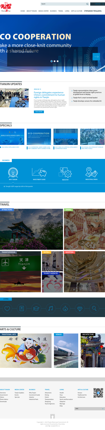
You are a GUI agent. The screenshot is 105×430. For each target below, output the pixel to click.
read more (39, 112)
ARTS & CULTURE (76, 11)
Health (62, 393)
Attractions (48, 393)
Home (23, 11)
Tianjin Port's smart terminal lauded (85, 98)
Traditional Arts (82, 395)
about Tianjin (5, 389)
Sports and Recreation (66, 399)
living (5, 299)
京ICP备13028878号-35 (52, 426)
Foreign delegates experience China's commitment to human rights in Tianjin (49, 95)
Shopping (48, 401)
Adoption (62, 401)
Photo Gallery (4, 399)
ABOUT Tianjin (32, 11)
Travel (60, 11)
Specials (6, 125)
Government (4, 395)
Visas (61, 395)
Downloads (3, 401)
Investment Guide (34, 395)
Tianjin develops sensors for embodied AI (87, 101)
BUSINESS (53, 11)
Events (17, 395)
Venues (80, 393)
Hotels (47, 397)
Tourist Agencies (50, 404)
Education (63, 397)
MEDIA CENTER (43, 11)
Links (76, 408)
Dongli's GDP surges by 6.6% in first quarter (19, 186)
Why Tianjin (32, 393)
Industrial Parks (33, 399)
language (97, 4)
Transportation (49, 399)
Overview (3, 393)
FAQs (61, 406)
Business (32, 389)
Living (62, 389)
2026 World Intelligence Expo (10, 147)
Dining (47, 395)
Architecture (81, 397)
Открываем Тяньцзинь (92, 11)
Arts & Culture (10, 329)
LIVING (67, 11)
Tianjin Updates (11, 84)
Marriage (62, 404)
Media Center (19, 389)
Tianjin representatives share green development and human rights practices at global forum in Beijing (87, 92)
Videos (2, 397)
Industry (31, 397)
